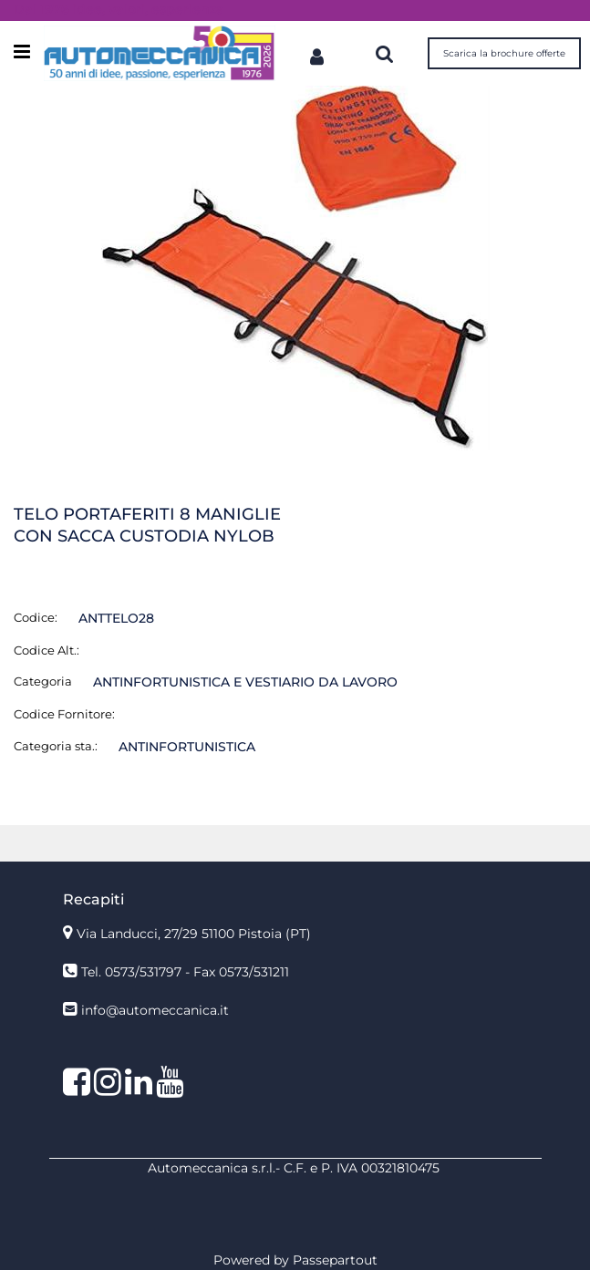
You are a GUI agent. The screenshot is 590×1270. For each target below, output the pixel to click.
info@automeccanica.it (155, 1010)
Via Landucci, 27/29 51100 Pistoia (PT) (194, 933)
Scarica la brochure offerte (504, 53)
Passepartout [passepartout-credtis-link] (335, 1260)
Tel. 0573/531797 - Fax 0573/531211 (185, 972)
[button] (295, 266)
